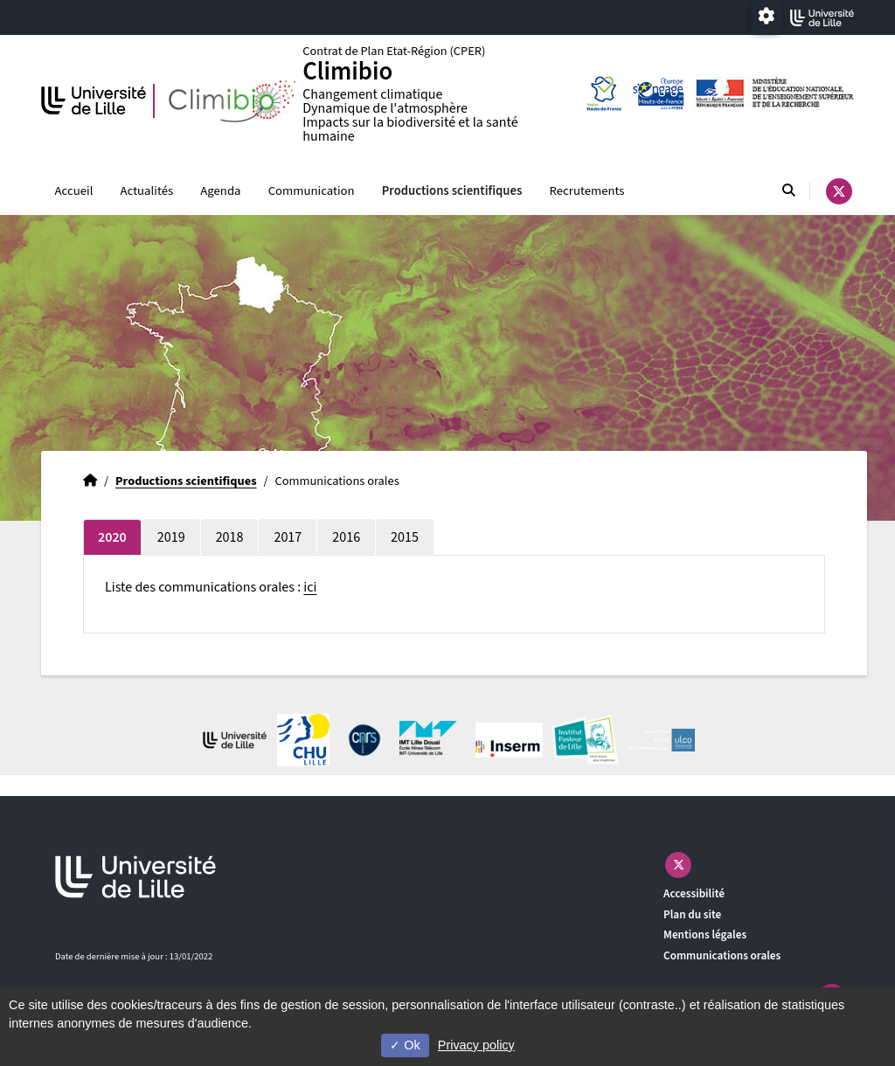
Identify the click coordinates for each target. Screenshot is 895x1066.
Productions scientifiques (452, 191)
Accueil (74, 191)
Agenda (220, 191)
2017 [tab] (288, 537)
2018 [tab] (230, 537)
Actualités (147, 191)
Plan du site (692, 914)
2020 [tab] (112, 537)
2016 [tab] (346, 537)
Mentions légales (704, 935)
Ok (405, 1045)
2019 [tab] (171, 537)
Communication (311, 191)
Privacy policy (476, 1045)
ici (309, 587)
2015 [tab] (405, 537)
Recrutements (587, 191)
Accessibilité (694, 893)
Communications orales (722, 955)
